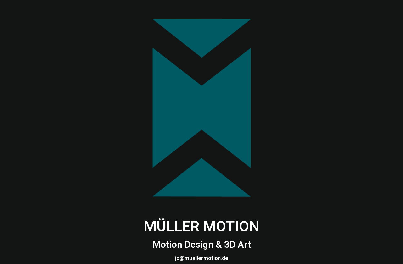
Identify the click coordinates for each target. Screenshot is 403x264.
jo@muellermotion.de (201, 258)
